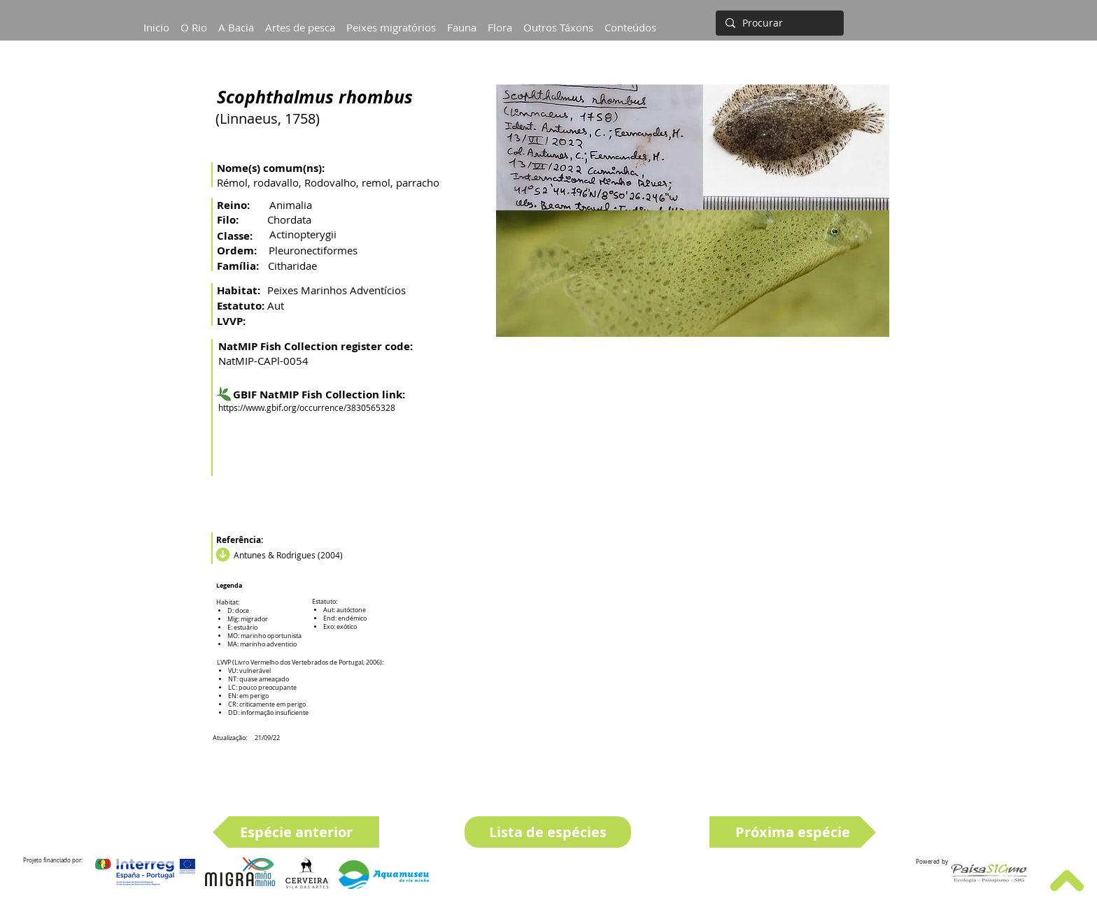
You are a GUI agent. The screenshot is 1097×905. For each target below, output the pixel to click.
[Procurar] (778, 23)
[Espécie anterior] (296, 832)
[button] (236, 20)
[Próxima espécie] (792, 832)
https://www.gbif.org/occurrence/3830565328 (306, 407)
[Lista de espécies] (548, 832)
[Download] (221, 555)
